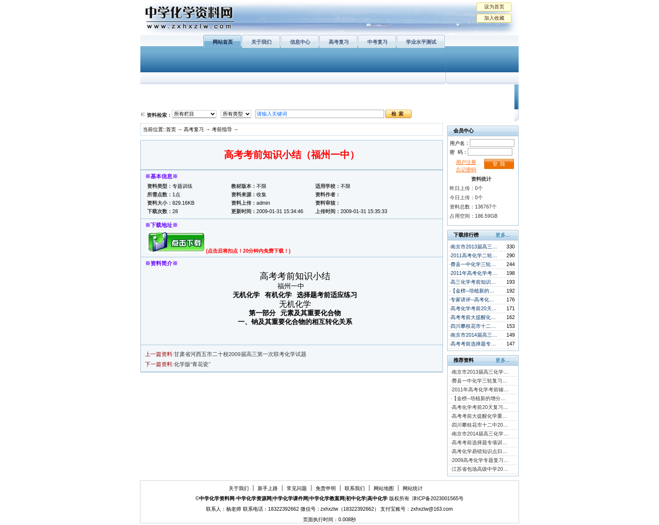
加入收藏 (494, 18)
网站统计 (413, 488)
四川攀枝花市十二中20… (480, 425)
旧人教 (347, 103)
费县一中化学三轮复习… (479, 381)
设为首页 (494, 7)
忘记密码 (466, 170)
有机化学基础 (303, 92)
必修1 (157, 92)
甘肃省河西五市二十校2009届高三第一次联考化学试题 (240, 354)
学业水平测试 (421, 42)
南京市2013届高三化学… (480, 372)
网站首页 (223, 42)
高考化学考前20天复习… (480, 407)
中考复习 (377, 42)
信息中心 (300, 42)
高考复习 (339, 42)
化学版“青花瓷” (192, 364)
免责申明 (326, 488)
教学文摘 (480, 92)
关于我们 (261, 42)
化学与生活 (197, 92)
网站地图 (384, 488)
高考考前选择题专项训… (479, 443)
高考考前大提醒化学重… (479, 416)
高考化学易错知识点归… (479, 451)
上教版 (347, 92)
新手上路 (268, 488)
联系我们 (355, 488)
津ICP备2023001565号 (438, 498)
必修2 (157, 103)
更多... (503, 235)
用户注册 (466, 162)
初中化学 (438, 92)
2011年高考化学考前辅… (480, 390)
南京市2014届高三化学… (480, 434)
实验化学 (303, 103)
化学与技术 (197, 103)
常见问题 (297, 488)
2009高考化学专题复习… (480, 460)
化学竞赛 (480, 103)
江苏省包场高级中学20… (480, 469)
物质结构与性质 (249, 92)
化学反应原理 (249, 103)
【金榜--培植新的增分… (479, 398)
